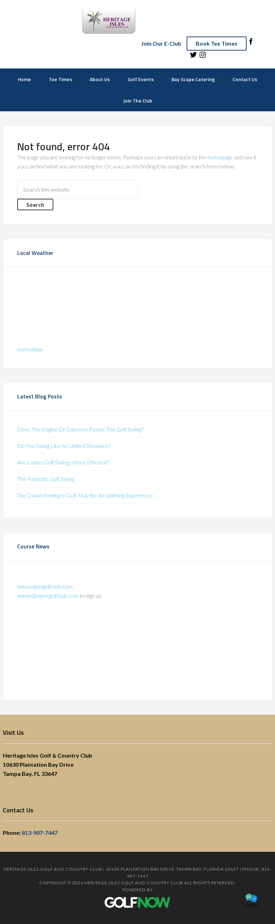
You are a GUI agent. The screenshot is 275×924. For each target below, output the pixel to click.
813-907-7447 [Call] (40, 832)
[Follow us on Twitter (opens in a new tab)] (193, 56)
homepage (220, 157)
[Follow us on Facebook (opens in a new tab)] (251, 43)
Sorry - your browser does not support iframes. (69, 307)
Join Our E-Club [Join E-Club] (161, 43)
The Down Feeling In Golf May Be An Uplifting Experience (85, 495)
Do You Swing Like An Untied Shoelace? (63, 445)
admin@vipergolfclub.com (48, 598)
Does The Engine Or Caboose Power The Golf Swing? (80, 429)
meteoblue (30, 349)
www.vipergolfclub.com (45, 589)
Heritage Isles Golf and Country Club (137, 21)
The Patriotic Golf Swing (45, 478)
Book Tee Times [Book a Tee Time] (216, 43)
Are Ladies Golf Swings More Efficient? (63, 462)
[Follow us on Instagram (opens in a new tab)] (203, 56)
